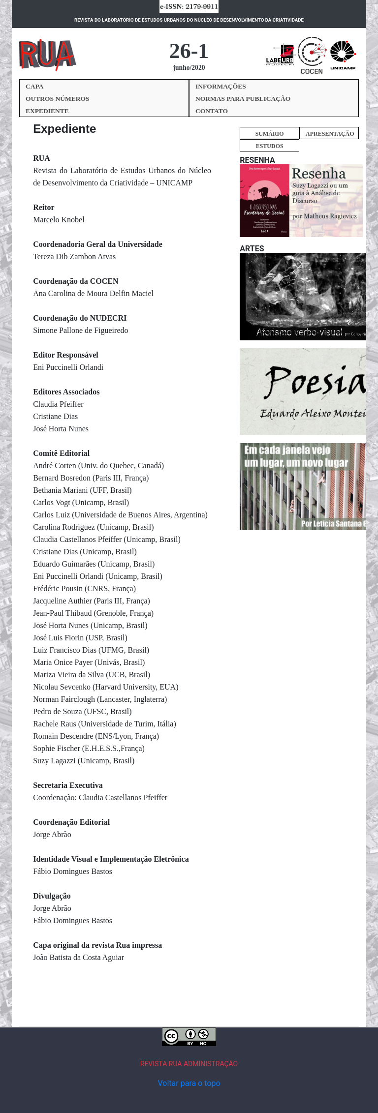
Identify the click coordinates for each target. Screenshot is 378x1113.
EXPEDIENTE (47, 111)
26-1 (189, 51)
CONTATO (211, 111)
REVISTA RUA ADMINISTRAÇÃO (189, 1064)
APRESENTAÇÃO (330, 133)
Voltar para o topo (189, 1083)
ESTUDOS (270, 146)
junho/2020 (189, 67)
